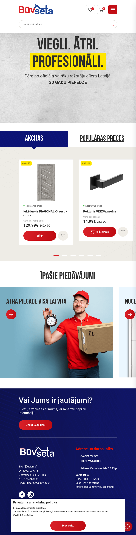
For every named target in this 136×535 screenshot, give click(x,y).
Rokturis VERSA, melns (99, 211)
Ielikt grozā (99, 232)
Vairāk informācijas (23, 515)
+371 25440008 (91, 461)
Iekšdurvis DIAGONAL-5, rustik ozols (45, 213)
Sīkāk (40, 235)
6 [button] (98, 255)
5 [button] (90, 255)
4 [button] (81, 255)
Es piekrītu (68, 525)
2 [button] (64, 255)
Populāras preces (102, 139)
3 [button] (73, 255)
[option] (68, 78)
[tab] (34, 139)
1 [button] (56, 255)
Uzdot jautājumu (35, 425)
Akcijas (34, 139)
